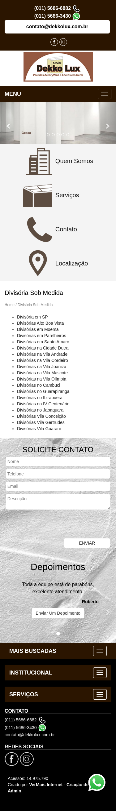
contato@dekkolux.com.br (57, 26)
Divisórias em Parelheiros (41, 335)
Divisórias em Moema (38, 329)
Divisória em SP (32, 316)
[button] (8, 123)
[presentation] (47, 525)
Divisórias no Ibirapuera (39, 397)
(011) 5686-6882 (52, 8)
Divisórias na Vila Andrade (42, 354)
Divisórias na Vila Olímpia (41, 379)
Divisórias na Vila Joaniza (41, 366)
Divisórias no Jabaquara (40, 410)
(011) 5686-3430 (52, 16)
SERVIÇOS (23, 694)
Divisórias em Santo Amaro (43, 341)
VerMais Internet (45, 784)
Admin (14, 790)
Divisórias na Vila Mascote (42, 372)
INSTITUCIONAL (30, 673)
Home (10, 305)
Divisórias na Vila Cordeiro (42, 360)
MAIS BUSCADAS (32, 651)
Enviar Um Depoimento (58, 613)
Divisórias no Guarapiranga (43, 391)
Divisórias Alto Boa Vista (40, 323)
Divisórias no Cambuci (38, 385)
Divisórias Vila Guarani (39, 428)
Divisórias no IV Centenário (43, 403)
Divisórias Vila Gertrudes (41, 422)
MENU (13, 94)
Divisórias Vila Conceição (41, 416)
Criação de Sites (83, 784)
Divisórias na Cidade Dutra (43, 347)
